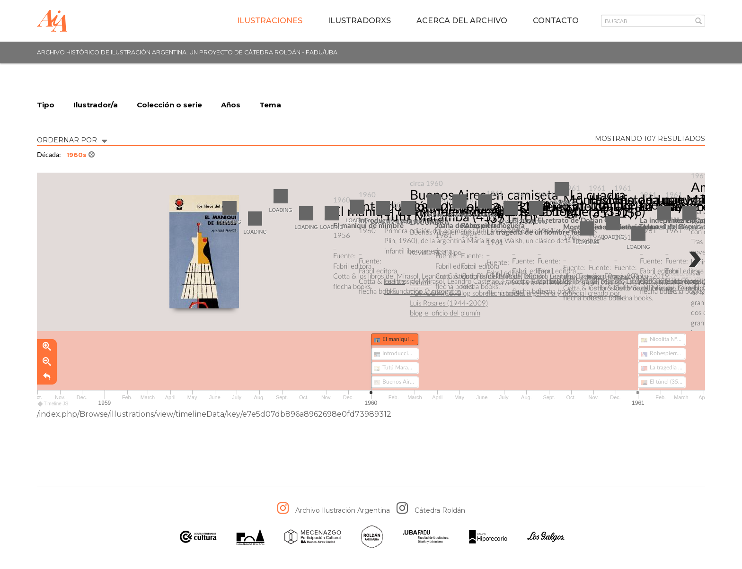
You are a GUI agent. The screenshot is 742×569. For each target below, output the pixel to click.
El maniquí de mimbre (396, 212)
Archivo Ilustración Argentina (342, 510)
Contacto (556, 20)
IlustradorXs (359, 20)
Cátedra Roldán (440, 510)
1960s (80, 154)
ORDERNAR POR (72, 139)
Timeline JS (53, 403)
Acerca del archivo (461, 20)
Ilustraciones (269, 20)
